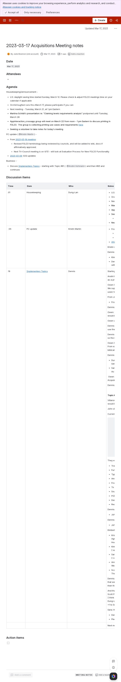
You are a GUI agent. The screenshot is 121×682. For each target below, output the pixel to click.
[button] (26, 134)
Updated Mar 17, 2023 (96, 28)
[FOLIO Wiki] (16, 20)
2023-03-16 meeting (26, 139)
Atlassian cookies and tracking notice (22, 7)
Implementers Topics (29, 166)
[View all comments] (113, 661)
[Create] (99, 20)
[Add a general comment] (21, 674)
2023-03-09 (16, 156)
